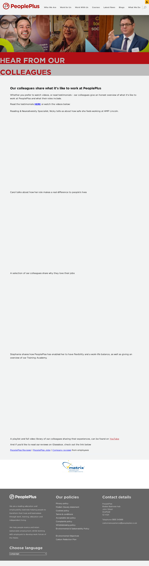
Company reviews (66, 455)
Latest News (109, 7)
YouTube (113, 443)
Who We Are (50, 7)
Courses (96, 7)
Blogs (121, 7)
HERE (37, 105)
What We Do (134, 7)
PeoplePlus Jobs (44, 455)
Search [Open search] (144, 7)
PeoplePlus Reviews (20, 455)
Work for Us (65, 7)
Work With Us (81, 7)
